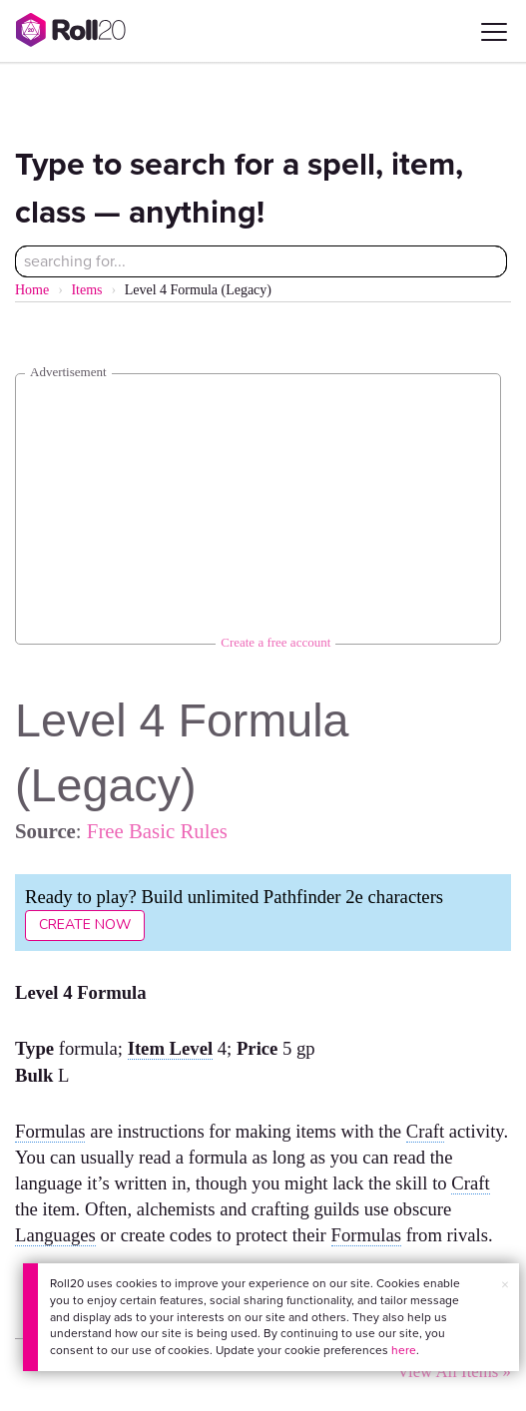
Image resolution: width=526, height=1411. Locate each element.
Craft (425, 1131)
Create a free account (275, 642)
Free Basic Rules (157, 830)
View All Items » (454, 1371)
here (403, 1350)
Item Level (170, 1048)
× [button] (505, 1284)
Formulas (50, 1131)
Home (32, 289)
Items (86, 289)
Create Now (85, 924)
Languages (55, 1234)
